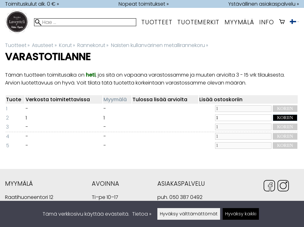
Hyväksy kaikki (240, 214)
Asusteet (44, 45)
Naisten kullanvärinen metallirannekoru (159, 45)
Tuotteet (156, 22)
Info (266, 22)
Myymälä (115, 99)
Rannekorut (92, 45)
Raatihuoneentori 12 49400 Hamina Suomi (29, 198)
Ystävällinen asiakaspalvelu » (263, 4)
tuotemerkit (198, 22)
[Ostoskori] (282, 22)
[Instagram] (283, 187)
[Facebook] (269, 187)
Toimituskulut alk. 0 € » (32, 4)
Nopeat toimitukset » (144, 4)
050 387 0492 (185, 197)
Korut (67, 45)
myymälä (239, 22)
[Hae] (85, 22)
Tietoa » (141, 214)
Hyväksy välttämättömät (189, 214)
